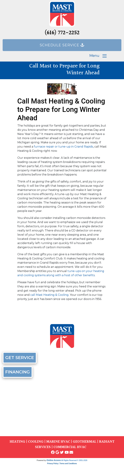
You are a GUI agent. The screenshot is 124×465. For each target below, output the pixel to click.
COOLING (35, 442)
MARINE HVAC (58, 442)
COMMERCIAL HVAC (69, 447)
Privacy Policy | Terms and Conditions (62, 463)
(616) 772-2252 (62, 32)
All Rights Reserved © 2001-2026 (74, 460)
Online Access (53, 460)
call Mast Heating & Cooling (49, 294)
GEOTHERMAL (84, 442)
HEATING (17, 442)
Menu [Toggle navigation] (98, 56)
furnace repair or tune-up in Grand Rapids (63, 146)
